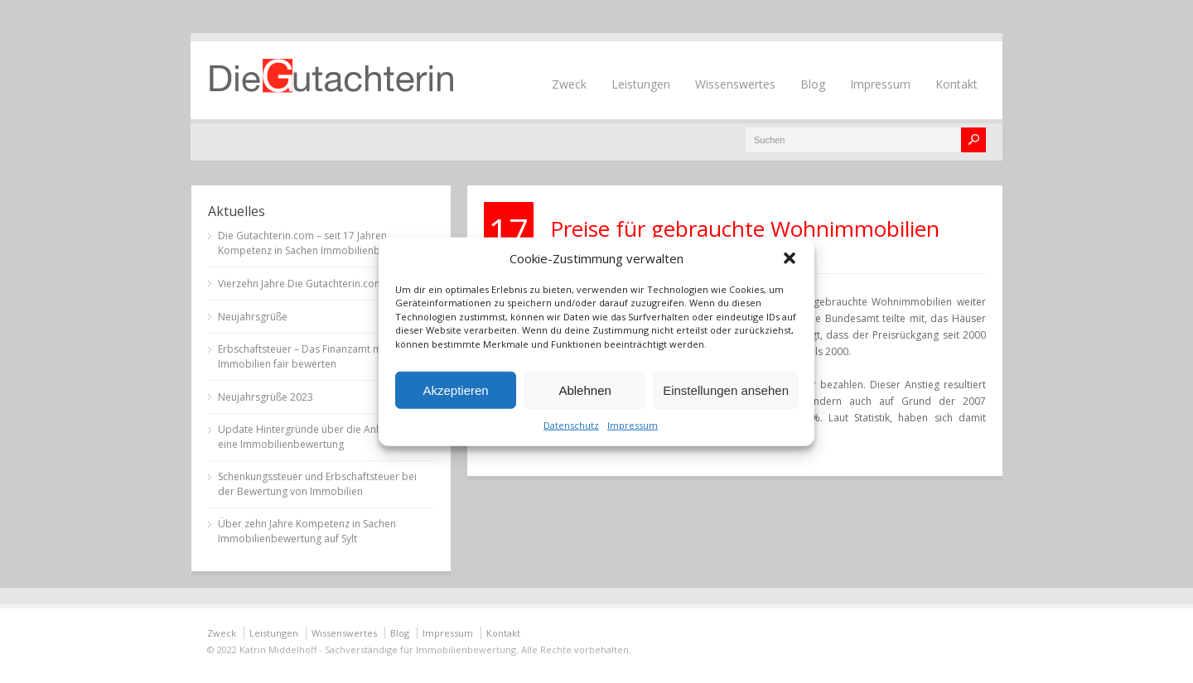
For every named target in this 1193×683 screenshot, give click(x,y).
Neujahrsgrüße (252, 317)
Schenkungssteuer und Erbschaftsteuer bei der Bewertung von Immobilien (317, 483)
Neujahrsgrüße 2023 (265, 397)
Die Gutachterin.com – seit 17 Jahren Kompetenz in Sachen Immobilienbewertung (321, 242)
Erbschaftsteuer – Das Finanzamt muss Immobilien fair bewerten (308, 356)
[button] (789, 257)
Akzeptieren (455, 389)
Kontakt (956, 84)
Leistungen (640, 84)
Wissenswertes (735, 84)
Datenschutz (571, 425)
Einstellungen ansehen (726, 389)
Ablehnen (584, 389)
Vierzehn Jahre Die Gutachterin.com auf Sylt (318, 284)
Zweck (569, 84)
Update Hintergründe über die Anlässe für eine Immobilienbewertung (317, 436)
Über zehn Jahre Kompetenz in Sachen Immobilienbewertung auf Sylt (307, 531)
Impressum (632, 425)
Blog (812, 84)
